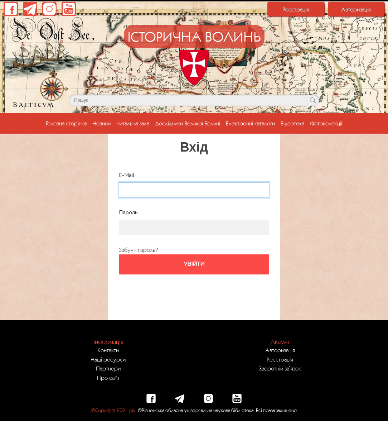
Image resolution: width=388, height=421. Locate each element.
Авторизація (356, 9)
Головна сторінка (67, 122)
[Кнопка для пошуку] (312, 100)
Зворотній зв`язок (280, 368)
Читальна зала (132, 123)
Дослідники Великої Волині (187, 123)
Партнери (108, 368)
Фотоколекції (326, 123)
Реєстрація (295, 9)
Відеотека (292, 123)
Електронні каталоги (250, 123)
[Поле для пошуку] (194, 100)
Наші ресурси (108, 359)
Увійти (194, 264)
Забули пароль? (138, 250)
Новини (101, 123)
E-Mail (126, 175)
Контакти (108, 350)
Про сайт (108, 377)
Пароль (128, 212)
